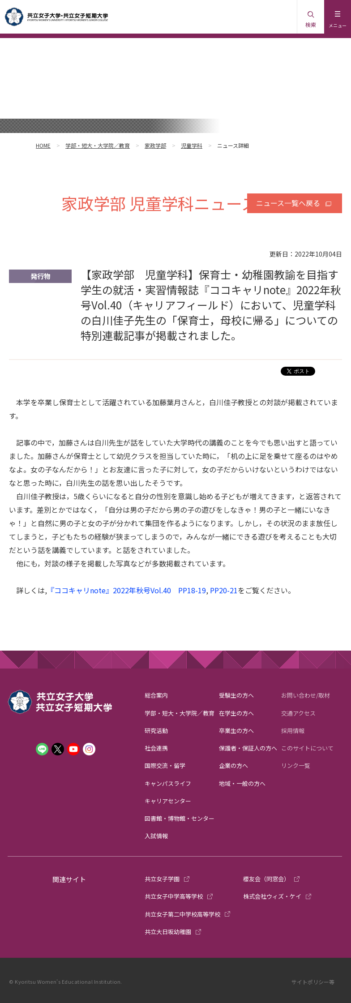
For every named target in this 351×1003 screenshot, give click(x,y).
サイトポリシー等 (312, 982)
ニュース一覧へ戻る (288, 202)
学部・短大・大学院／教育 (97, 145)
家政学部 (155, 145)
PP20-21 (224, 590)
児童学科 (191, 145)
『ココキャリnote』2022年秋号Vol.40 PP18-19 (126, 590)
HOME (43, 145)
